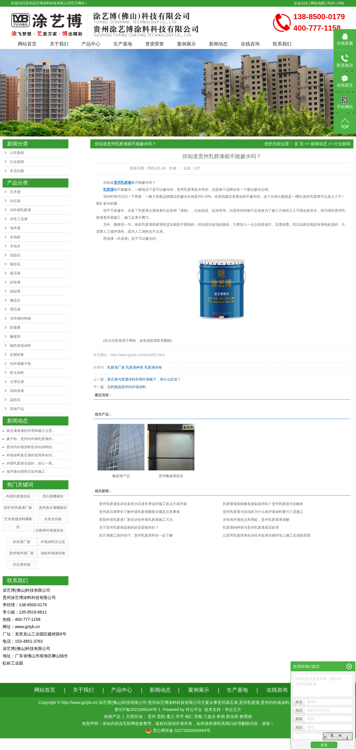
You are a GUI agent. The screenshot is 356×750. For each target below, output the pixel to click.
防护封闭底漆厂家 (18, 508)
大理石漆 (17, 382)
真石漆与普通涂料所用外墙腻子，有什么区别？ (144, 379)
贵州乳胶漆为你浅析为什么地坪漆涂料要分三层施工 (263, 512)
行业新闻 (17, 162)
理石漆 (15, 309)
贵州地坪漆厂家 (21, 553)
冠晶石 (15, 255)
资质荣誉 (154, 43)
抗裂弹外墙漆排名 (49, 530)
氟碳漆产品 (121, 476)
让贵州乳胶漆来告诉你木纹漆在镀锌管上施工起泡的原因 (266, 535)
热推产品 (112, 716)
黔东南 (232, 716)
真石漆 (15, 273)
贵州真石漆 (227, 702)
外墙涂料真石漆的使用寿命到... (30, 455)
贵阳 (161, 716)
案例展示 (186, 43)
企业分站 (301, 3)
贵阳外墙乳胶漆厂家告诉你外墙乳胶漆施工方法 (136, 520)
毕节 (180, 716)
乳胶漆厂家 (116, 367)
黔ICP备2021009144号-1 (137, 709)
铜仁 (189, 716)
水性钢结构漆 (20, 318)
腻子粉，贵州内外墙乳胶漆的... (30, 439)
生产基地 (122, 43)
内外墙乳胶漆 (20, 210)
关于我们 (59, 43)
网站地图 (318, 3)
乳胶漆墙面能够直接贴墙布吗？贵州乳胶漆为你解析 (263, 504)
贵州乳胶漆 (185, 190)
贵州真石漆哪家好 (53, 508)
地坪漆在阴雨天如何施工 (25, 471)
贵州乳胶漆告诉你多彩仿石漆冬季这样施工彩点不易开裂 (143, 504)
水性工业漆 (18, 219)
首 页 (299, 143)
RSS (331, 3)
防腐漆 (15, 327)
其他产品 (17, 409)
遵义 (170, 716)
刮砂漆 (15, 291)
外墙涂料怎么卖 (53, 542)
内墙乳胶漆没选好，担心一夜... (30, 463)
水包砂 (15, 237)
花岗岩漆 (17, 391)
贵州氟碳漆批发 (171, 476)
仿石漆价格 (21, 564)
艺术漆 (15, 192)
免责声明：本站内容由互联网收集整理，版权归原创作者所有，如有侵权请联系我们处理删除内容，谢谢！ (178, 723)
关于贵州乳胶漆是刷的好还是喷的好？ (129, 527)
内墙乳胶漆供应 (18, 496)
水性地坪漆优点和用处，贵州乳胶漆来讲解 (256, 520)
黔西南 (246, 716)
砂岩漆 (15, 282)
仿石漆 (15, 201)
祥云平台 (194, 709)
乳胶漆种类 (134, 367)
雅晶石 (15, 300)
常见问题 (17, 171)
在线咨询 (250, 43)
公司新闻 (17, 153)
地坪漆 (15, 228)
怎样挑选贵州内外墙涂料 (126, 387)
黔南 (221, 716)
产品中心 (91, 43)
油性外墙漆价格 (53, 553)
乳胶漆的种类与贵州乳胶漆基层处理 (251, 527)
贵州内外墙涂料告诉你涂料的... (30, 447)
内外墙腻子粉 (20, 364)
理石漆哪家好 (52, 496)
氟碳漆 (15, 336)
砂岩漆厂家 (21, 542)
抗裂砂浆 (17, 355)
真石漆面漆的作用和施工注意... (30, 431)
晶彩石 (15, 400)
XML (341, 3)
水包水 (15, 246)
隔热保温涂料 (20, 346)
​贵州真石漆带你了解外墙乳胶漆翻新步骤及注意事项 (139, 512)
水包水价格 (53, 519)
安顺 (198, 716)
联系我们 (282, 43)
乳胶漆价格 (153, 367)
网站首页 (27, 43)
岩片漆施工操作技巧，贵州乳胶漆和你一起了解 (136, 535)
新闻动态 (218, 43)
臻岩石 (15, 264)
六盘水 (209, 716)
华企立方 (233, 709)
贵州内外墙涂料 (275, 702)
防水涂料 (17, 373)
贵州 (152, 716)
